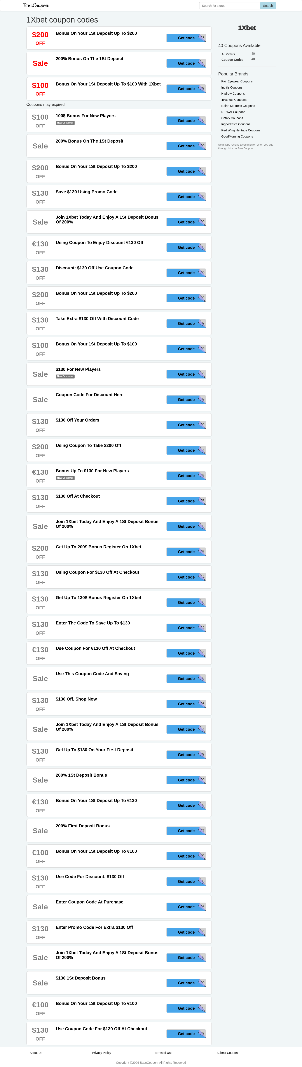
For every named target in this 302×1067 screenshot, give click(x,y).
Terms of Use (163, 1053)
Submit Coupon (227, 1053)
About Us (36, 1053)
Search (268, 5)
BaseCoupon (36, 5)
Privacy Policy (101, 1053)
